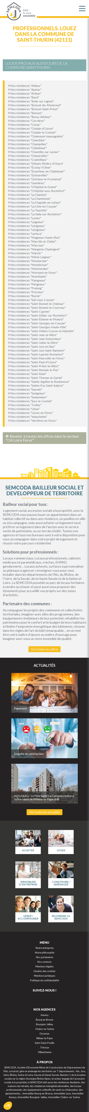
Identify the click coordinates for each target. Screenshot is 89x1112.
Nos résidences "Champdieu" (27, 144)
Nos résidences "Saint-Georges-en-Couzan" (37, 323)
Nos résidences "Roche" (24, 296)
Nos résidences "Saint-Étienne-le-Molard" (36, 319)
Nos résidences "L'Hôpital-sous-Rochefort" (36, 190)
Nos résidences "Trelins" (25, 405)
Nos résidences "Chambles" (27, 140)
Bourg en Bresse (44, 1019)
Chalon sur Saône (44, 1028)
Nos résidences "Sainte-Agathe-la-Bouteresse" (39, 381)
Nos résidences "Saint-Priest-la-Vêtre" (33, 366)
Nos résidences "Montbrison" (28, 264)
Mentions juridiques (44, 975)
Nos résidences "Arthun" (24, 93)
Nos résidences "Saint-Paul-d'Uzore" (32, 362)
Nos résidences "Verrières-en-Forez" (32, 420)
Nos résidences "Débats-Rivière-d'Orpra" (35, 163)
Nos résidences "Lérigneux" (26, 226)
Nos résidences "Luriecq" (25, 233)
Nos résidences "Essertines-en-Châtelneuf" (36, 171)
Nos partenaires (44, 957)
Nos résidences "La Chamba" (27, 194)
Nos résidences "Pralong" (25, 288)
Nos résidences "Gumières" (26, 183)
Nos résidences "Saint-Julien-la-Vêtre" (33, 342)
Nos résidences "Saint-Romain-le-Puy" (33, 370)
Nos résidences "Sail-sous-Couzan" (31, 300)
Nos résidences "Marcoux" (26, 245)
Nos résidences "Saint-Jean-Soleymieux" (34, 338)
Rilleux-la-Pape (44, 1038)
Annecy (45, 1015)
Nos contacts (44, 961)
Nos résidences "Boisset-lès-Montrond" (34, 105)
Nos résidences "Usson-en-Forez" (30, 412)
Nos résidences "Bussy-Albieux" (29, 116)
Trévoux (44, 1047)
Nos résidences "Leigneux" (26, 222)
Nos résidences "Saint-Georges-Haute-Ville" (37, 327)
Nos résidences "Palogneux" (27, 280)
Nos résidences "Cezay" (24, 124)
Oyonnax (44, 1033)
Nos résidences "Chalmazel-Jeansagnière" (36, 136)
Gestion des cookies (44, 971)
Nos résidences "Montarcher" (28, 261)
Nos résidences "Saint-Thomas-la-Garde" (35, 377)
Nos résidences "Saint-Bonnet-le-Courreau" (37, 307)
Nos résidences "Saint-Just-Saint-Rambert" (36, 350)
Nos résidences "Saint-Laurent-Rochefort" (36, 354)
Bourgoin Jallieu (44, 1024)
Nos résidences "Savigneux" (27, 393)
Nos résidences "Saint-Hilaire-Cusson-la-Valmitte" (41, 331)
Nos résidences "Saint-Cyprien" (29, 311)
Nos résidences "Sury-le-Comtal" (30, 401)
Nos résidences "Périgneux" (27, 284)
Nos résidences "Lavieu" (24, 218)
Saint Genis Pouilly (44, 1042)
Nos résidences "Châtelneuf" (27, 148)
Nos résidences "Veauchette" (27, 416)
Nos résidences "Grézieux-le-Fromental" (35, 179)
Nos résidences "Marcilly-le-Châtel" (32, 241)
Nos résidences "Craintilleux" (27, 159)
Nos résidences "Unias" (24, 409)
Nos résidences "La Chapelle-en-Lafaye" (34, 202)
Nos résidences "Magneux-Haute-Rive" (34, 237)
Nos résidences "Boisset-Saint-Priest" (33, 109)
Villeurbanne (44, 1052)
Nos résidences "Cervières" (26, 120)
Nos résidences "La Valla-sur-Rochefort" (35, 214)
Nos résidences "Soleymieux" (27, 397)
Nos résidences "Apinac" (25, 89)
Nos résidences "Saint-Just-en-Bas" (31, 346)
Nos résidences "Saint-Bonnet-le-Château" (36, 303)
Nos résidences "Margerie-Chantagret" (34, 249)
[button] (7, 1105)
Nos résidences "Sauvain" (25, 389)
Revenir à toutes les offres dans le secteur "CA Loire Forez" (42, 438)
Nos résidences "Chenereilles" (28, 155)
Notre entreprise (45, 947)
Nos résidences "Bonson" (25, 113)
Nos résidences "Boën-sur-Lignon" (31, 101)
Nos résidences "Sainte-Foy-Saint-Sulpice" (36, 385)
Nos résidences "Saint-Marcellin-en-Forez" (36, 358)
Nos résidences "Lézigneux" (27, 229)
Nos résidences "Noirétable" (27, 276)
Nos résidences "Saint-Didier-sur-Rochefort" (37, 315)
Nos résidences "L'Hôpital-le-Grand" (32, 187)
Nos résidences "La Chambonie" (29, 198)
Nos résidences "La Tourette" (27, 210)
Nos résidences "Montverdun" (28, 268)
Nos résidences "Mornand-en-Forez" (32, 272)
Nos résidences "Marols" (25, 253)
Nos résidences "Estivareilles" (28, 175)
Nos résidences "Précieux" (26, 292)
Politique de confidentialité (44, 980)
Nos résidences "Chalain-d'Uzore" (31, 128)
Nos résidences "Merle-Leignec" (30, 257)
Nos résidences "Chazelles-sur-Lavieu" (33, 152)
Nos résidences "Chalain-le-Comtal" (32, 132)
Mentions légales (44, 966)
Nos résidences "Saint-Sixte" (27, 373)
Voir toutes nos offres (44, 649)
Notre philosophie (44, 952)
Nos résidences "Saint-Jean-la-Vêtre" (32, 335)
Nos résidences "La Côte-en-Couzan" (32, 206)
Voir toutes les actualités (44, 812)
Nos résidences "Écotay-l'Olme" (29, 167)
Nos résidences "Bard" (23, 97)
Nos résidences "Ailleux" (24, 85)
